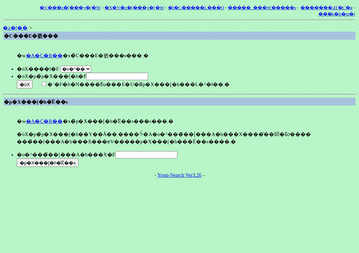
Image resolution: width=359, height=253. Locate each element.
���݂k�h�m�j (336, 14)
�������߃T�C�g (326, 7)
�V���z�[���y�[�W (70, 7)
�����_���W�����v (262, 7)
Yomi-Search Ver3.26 (179, 175)
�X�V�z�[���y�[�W (134, 7)
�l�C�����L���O (196, 7)
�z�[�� (15, 28)
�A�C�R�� (44, 55)
